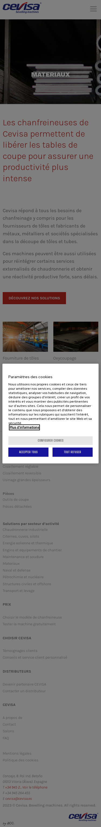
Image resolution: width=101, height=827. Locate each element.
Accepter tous (28, 452)
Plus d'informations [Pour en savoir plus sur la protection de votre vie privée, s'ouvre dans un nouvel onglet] (24, 427)
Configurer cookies (51, 440)
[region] (50, 414)
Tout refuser (72, 452)
